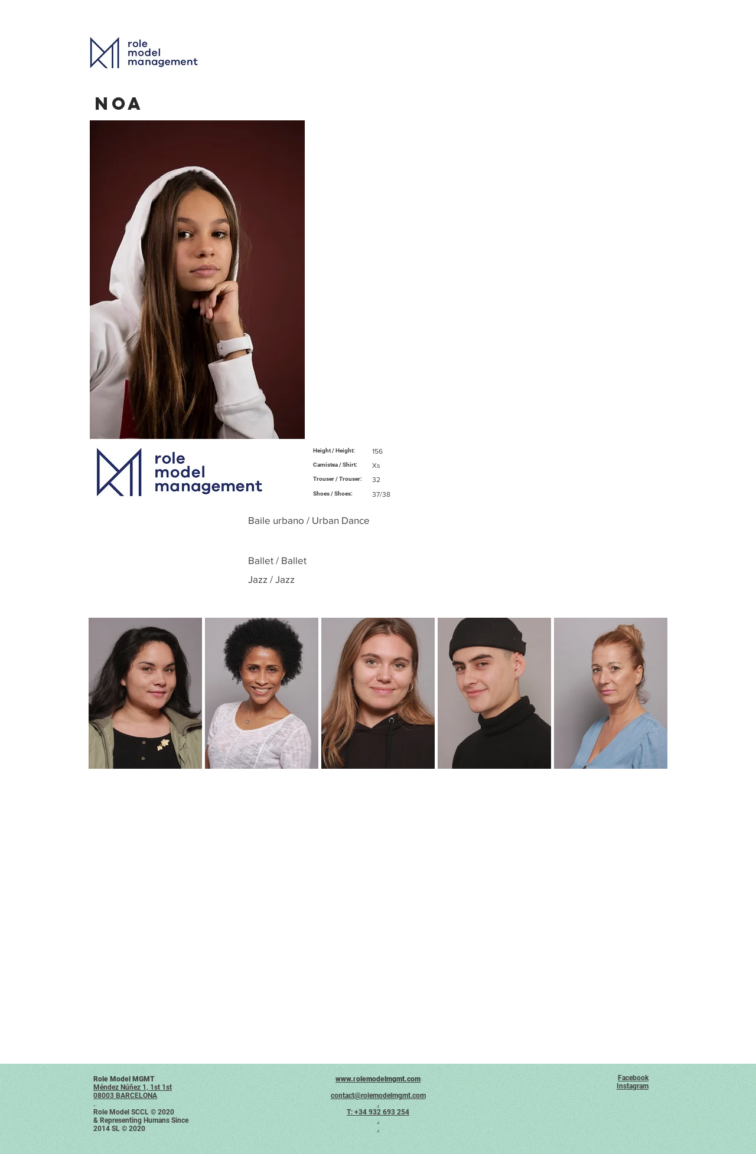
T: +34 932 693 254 (378, 1112)
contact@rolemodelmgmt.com (378, 1095)
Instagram (633, 1086)
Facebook (633, 1078)
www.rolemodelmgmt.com (378, 1079)
